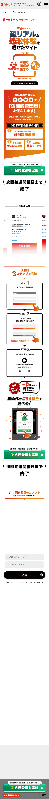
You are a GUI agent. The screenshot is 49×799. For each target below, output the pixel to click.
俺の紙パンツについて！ (24, 12)
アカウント (39, 4)
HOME (7, 12)
